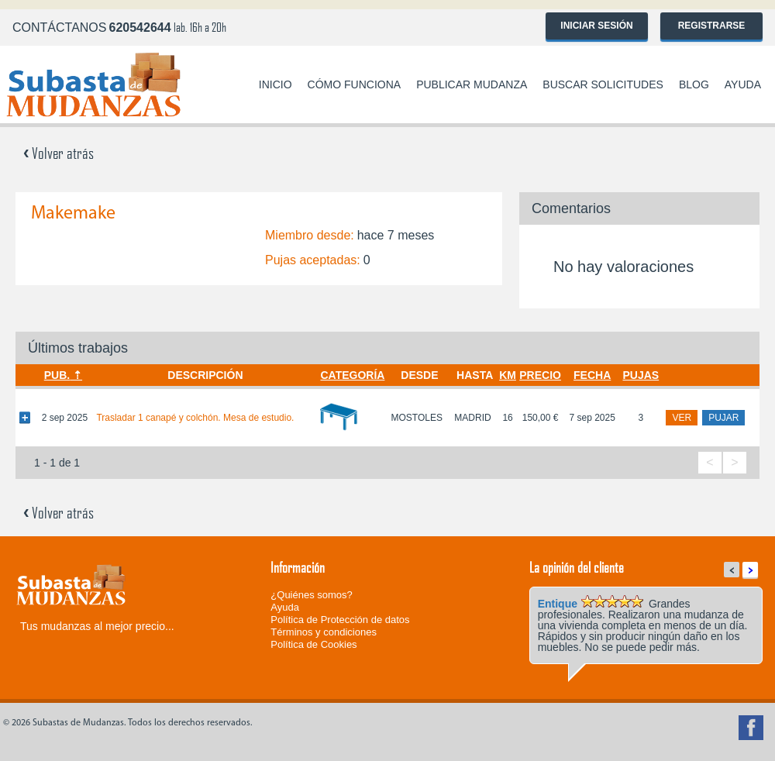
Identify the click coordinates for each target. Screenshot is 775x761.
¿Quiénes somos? (311, 595)
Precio (540, 375)
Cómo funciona (354, 84)
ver (681, 417)
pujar (723, 417)
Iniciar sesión (596, 25)
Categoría (352, 375)
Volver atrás (58, 152)
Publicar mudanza (471, 84)
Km (507, 375)
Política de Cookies (313, 644)
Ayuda (743, 84)
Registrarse (712, 25)
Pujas (640, 375)
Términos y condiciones (323, 632)
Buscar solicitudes (602, 84)
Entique (557, 603)
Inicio (275, 84)
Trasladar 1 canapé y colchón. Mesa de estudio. (195, 417)
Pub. (57, 375)
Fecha (592, 375)
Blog (694, 84)
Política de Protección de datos (339, 619)
